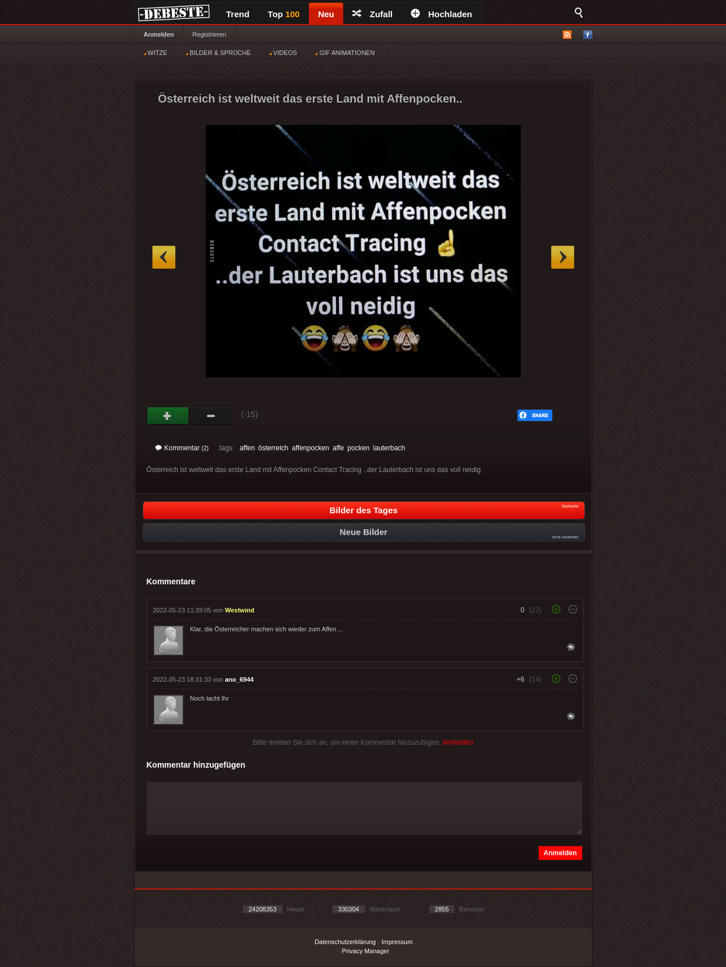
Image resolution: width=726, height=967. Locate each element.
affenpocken (310, 448)
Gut (168, 416)
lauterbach (389, 448)
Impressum (397, 941)
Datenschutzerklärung (345, 941)
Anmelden (159, 34)
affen (247, 448)
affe (338, 448)
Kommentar (182, 448)
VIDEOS (283, 52)
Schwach (211, 416)
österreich (273, 448)
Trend (238, 14)
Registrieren (209, 34)
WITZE (155, 52)
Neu (326, 14)
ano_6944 (239, 679)
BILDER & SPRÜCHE (218, 52)
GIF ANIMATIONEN (344, 52)
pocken (358, 448)
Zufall (372, 14)
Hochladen (441, 14)
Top (284, 14)
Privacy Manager (366, 951)
